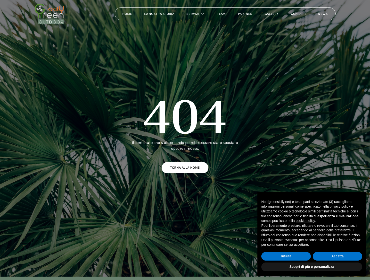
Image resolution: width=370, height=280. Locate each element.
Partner (245, 14)
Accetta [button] (337, 256)
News (323, 14)
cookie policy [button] (305, 221)
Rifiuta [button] (286, 256)
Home (127, 14)
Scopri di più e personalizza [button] (311, 267)
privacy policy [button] (340, 206)
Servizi (195, 14)
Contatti (298, 14)
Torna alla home (185, 168)
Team (221, 14)
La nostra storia (159, 14)
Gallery (272, 14)
